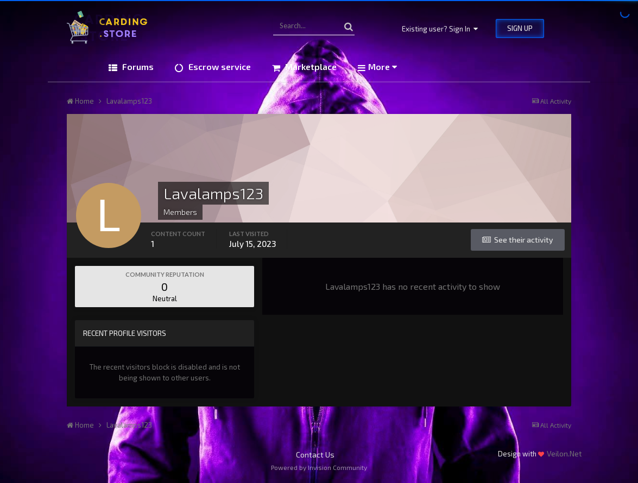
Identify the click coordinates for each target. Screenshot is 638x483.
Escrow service (218, 66)
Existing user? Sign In (440, 28)
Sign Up (520, 28)
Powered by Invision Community (319, 467)
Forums (137, 66)
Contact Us (315, 454)
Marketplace (310, 66)
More (382, 66)
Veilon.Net (564, 453)
